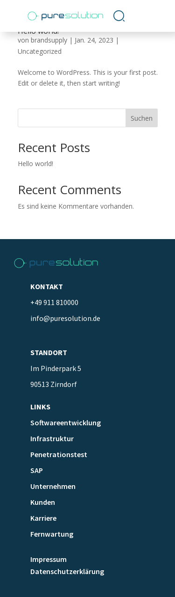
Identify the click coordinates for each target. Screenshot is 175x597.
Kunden (42, 502)
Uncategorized (40, 51)
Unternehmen (53, 486)
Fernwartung (51, 534)
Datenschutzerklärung (67, 571)
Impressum (48, 559)
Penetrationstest (58, 454)
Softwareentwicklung (65, 422)
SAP (36, 470)
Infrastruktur (52, 438)
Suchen (142, 118)
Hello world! (35, 163)
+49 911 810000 (54, 302)
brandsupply (49, 40)
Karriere (43, 518)
